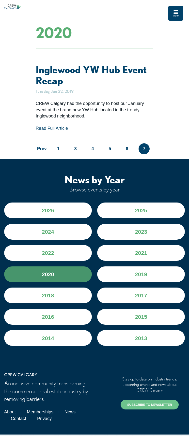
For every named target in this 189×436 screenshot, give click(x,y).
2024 (48, 233)
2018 (48, 297)
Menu (175, 13)
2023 (141, 233)
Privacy (44, 420)
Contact (18, 420)
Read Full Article (52, 128)
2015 (141, 318)
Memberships (40, 413)
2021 (141, 254)
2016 (48, 318)
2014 (48, 340)
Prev (41, 149)
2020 (48, 275)
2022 (48, 254)
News (70, 413)
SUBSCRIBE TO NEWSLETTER (149, 406)
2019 (141, 275)
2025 (141, 211)
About (10, 413)
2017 (141, 297)
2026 (48, 211)
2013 (141, 340)
